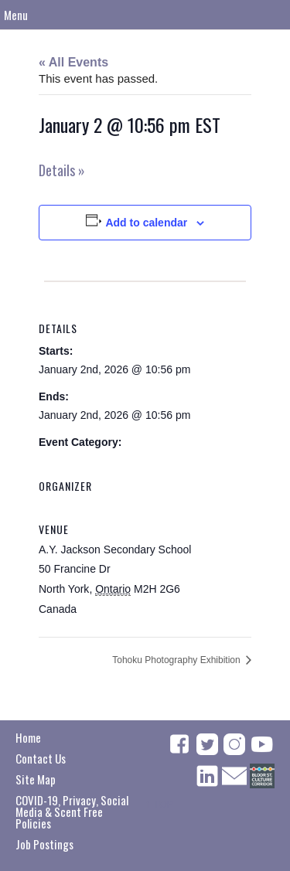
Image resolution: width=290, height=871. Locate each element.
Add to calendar (146, 222)
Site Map (35, 779)
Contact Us (40, 758)
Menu (16, 14)
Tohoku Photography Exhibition (177, 660)
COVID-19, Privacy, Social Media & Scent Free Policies (71, 811)
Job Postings (44, 843)
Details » (62, 170)
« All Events (73, 62)
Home (28, 737)
